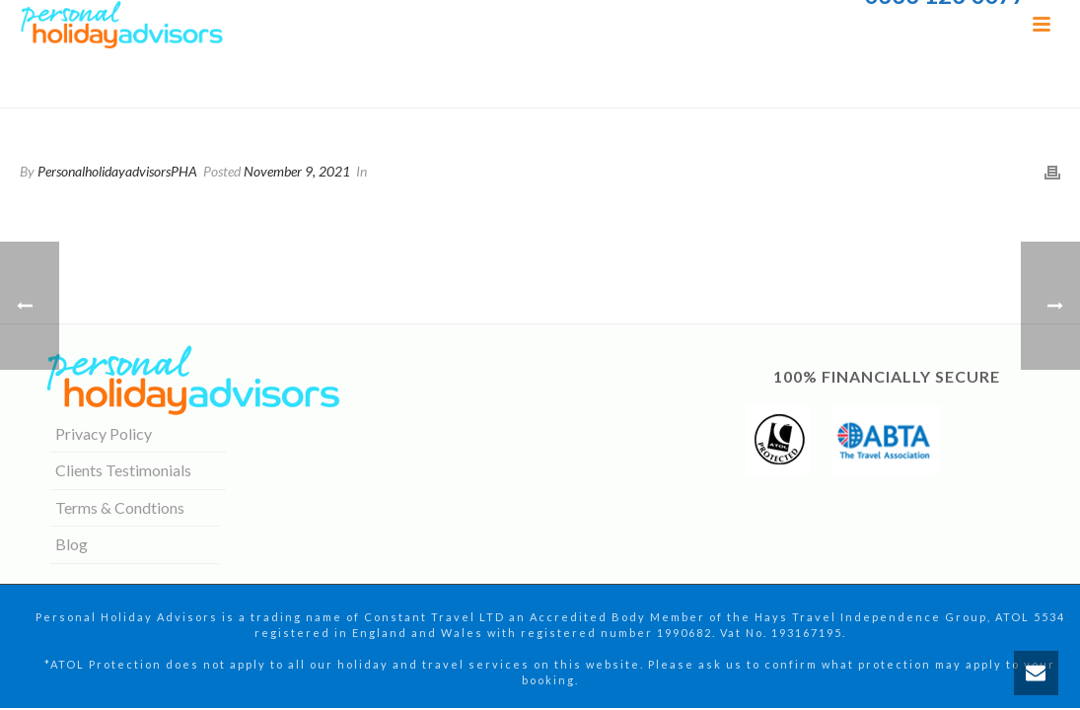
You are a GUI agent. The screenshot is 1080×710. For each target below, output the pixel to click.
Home (835, 89)
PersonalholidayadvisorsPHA (117, 171)
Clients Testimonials (123, 470)
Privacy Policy (103, 433)
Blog (71, 543)
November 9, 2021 (297, 171)
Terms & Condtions (119, 507)
